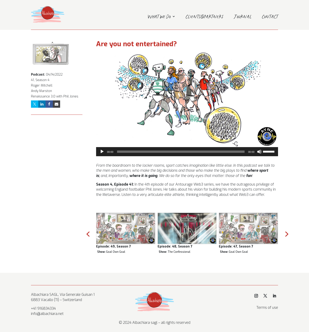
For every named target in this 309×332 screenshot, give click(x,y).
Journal (243, 17)
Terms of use (267, 307)
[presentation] (87, 233)
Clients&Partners (205, 17)
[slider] (181, 152)
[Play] (102, 151)
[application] (187, 151)
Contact (270, 17)
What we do (159, 17)
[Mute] (259, 151)
